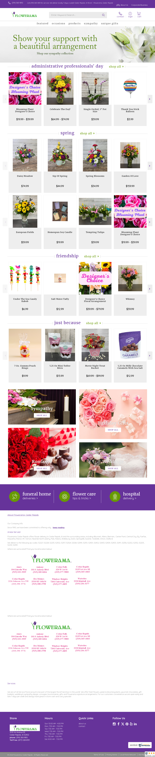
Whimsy (130, 299)
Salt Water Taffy (60, 299)
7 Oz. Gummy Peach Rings (25, 367)
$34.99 (95, 186)
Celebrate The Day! (60, 109)
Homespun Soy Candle (60, 232)
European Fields (25, 232)
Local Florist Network (128, 755)
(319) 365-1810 (17, 3)
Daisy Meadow (25, 176)
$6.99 (25, 309)
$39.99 (95, 119)
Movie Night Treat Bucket (95, 367)
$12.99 (60, 309)
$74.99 (25, 186)
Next (150, 99)
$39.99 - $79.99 (95, 309)
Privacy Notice (112, 755)
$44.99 (60, 186)
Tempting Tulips (95, 232)
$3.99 (130, 119)
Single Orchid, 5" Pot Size (95, 110)
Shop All (115, 66)
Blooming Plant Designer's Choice (25, 110)
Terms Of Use (99, 755)
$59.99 (25, 242)
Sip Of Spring (60, 176)
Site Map (141, 755)
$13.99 (60, 375)
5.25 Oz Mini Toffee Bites (60, 367)
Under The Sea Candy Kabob (25, 300)
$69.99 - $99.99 (95, 375)
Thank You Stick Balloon (130, 110)
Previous (5, 99)
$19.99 (60, 242)
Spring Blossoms (95, 176)
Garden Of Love (130, 176)
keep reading (58, 527)
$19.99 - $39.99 (25, 119)
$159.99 (130, 186)
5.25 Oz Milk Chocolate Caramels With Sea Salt (130, 367)
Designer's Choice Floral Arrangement (95, 300)
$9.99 (25, 375)
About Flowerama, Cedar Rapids (23, 515)
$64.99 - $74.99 (60, 119)
